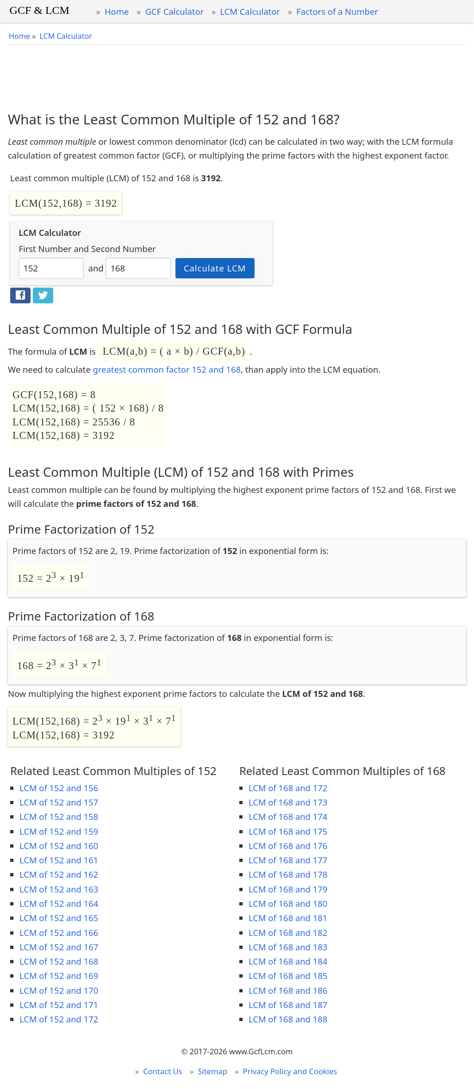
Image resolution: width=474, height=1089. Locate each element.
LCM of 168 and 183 (288, 947)
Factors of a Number (337, 11)
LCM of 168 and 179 (288, 889)
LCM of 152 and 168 (58, 961)
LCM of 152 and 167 (58, 947)
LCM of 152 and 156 (58, 788)
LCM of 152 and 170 (58, 990)
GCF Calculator (174, 11)
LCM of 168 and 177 (288, 860)
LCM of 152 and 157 (58, 802)
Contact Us (162, 1071)
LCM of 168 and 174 (288, 816)
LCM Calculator (250, 11)
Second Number (123, 248)
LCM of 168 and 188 (288, 1019)
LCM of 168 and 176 (288, 845)
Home (117, 11)
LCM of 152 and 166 (58, 932)
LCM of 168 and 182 (288, 932)
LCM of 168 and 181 (288, 917)
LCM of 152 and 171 (58, 1004)
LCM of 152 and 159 (58, 831)
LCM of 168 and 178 (288, 874)
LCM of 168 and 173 (288, 802)
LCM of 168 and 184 (288, 961)
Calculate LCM (215, 268)
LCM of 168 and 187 (288, 1004)
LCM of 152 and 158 (58, 816)
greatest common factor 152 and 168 (167, 369)
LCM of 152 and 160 (58, 845)
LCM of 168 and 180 (288, 903)
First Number (45, 248)
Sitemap (212, 1071)
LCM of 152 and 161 (58, 860)
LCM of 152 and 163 (58, 889)
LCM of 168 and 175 (288, 831)
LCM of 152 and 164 (58, 903)
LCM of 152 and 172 (58, 1019)
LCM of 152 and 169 (58, 975)
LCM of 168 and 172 (288, 788)
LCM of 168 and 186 (288, 990)
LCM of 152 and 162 (58, 874)
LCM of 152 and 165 (58, 917)
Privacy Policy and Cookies (290, 1071)
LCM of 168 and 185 (288, 975)
